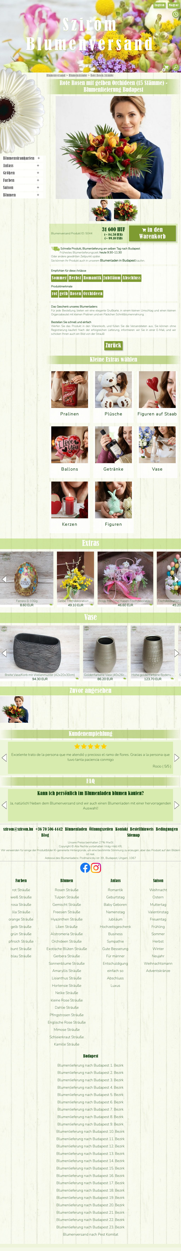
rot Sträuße (21, 889)
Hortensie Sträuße (66, 985)
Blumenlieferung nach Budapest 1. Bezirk (90, 1065)
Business (115, 933)
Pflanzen (31, 101)
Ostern (158, 897)
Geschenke (18, 83)
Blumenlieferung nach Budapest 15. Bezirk (90, 1168)
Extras (90, 543)
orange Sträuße (21, 919)
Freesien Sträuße (66, 912)
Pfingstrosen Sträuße (67, 1014)
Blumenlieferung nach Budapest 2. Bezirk (90, 1072)
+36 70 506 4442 (49, 829)
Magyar (174, 5)
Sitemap (133, 835)
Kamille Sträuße (66, 1044)
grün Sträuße (21, 933)
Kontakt (121, 829)
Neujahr (158, 956)
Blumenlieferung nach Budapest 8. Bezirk (90, 1116)
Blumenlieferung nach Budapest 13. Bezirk (90, 1153)
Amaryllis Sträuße (66, 970)
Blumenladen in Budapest (118, 260)
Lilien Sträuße (67, 926)
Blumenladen (24, 134)
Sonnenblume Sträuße (67, 963)
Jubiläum (112, 278)
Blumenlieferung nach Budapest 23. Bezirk (90, 1227)
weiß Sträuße (21, 897)
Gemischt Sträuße (66, 904)
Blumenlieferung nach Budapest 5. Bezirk (90, 1094)
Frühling (158, 926)
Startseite (10, 80)
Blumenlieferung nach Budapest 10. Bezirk (90, 1131)
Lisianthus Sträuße (66, 978)
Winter (158, 948)
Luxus (115, 985)
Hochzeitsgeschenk (115, 926)
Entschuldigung (115, 963)
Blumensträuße (78, 75)
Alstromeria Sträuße (67, 933)
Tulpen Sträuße (66, 897)
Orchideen (93, 294)
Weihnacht (158, 889)
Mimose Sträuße (67, 1029)
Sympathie (115, 941)
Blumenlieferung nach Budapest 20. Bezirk (90, 1205)
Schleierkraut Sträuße (66, 1037)
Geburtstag (115, 897)
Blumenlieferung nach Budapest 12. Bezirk (90, 1146)
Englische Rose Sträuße (67, 1022)
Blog (45, 835)
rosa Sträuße (21, 904)
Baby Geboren (115, 904)
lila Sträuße (21, 912)
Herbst (75, 278)
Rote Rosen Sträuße (101, 75)
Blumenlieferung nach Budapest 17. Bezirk (90, 1182)
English (159, 5)
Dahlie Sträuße (67, 1007)
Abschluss (132, 278)
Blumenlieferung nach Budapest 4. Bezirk (90, 1087)
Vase (90, 617)
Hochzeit (32, 111)
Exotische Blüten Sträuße (66, 948)
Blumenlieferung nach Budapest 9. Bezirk (90, 1124)
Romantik (92, 278)
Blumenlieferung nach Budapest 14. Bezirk (90, 1160)
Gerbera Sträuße (66, 956)
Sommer (59, 278)
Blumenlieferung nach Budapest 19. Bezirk (90, 1197)
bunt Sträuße (21, 948)
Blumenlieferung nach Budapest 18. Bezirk (90, 1190)
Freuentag (158, 919)
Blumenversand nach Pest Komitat (90, 1234)
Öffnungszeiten (101, 829)
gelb (64, 294)
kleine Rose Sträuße (67, 1000)
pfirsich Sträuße (21, 941)
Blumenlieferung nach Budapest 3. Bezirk (90, 1080)
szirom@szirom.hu (18, 829)
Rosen (75, 294)
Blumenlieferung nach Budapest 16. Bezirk (90, 1175)
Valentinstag (158, 912)
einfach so (115, 970)
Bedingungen (167, 829)
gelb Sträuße (21, 926)
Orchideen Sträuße (67, 941)
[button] (176, 579)
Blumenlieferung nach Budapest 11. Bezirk (90, 1138)
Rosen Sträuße (66, 889)
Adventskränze (158, 970)
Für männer (115, 956)
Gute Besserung (115, 948)
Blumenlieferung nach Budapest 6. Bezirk (90, 1102)
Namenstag (115, 912)
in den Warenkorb (152, 233)
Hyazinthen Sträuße (67, 919)
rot (54, 294)
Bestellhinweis (141, 829)
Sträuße (26, 92)
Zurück (113, 346)
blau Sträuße (21, 956)
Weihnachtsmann (158, 963)
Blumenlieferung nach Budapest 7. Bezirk (90, 1109)
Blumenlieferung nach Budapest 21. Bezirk (90, 1212)
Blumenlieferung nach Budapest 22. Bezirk (90, 1219)
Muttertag (158, 904)
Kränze (27, 121)
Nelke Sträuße (66, 992)
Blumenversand (55, 75)
